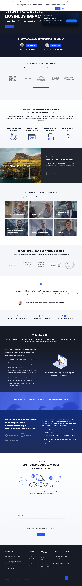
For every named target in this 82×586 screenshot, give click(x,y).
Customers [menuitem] (31, 551)
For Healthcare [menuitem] (44, 555)
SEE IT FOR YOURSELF (53, 173)
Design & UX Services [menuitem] (57, 561)
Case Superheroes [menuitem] (32, 565)
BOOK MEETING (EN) (31, 45)
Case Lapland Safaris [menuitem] (33, 561)
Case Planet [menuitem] (31, 558)
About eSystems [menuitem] (68, 561)
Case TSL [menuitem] (31, 563)
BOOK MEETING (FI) (56, 45)
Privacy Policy (52, 528)
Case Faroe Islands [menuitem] (32, 554)
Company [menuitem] (67, 551)
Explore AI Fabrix (71, 21)
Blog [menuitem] (66, 556)
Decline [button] (63, 8)
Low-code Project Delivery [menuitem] (58, 558)
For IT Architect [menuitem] (44, 568)
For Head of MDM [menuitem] (44, 564)
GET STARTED (9, 26)
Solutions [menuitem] (55, 551)
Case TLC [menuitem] (31, 556)
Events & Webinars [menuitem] (68, 554)
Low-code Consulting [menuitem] (57, 554)
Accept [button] (57, 8)
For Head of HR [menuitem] (44, 559)
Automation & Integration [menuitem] (58, 556)
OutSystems (53, 430)
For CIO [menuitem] (42, 561)
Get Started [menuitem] (67, 563)
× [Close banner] (77, 14)
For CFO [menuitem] (42, 557)
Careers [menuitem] (66, 558)
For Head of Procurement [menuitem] (46, 566)
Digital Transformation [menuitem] (45, 552)
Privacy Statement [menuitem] (35, 579)
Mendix (47, 430)
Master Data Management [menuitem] (58, 563)
